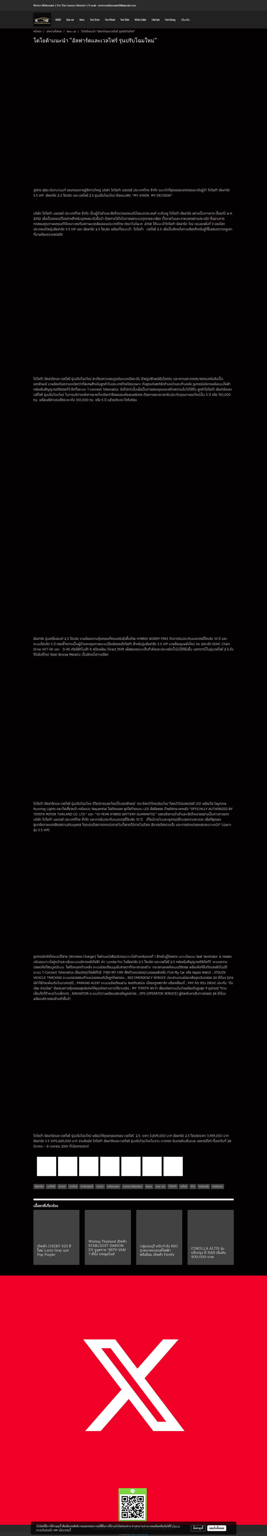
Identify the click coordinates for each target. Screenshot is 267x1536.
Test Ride (124, 19)
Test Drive (94, 19)
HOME (58, 19)
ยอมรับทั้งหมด (216, 1528)
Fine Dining (170, 19)
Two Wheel (110, 19)
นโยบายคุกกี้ (65, 1529)
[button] (195, 19)
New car (70, 19)
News (82, 19)
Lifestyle (156, 19)
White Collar (140, 19)
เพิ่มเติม (185, 19)
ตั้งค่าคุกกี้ (198, 1528)
